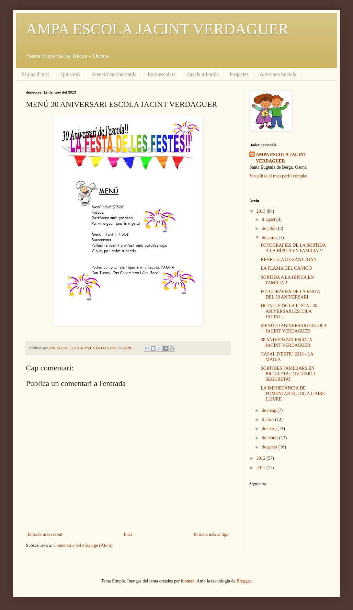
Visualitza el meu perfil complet (278, 176)
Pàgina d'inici (35, 74)
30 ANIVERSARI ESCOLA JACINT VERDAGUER (286, 342)
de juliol (270, 228)
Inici (128, 534)
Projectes (239, 74)
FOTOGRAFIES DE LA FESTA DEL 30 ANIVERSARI (290, 294)
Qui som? (71, 74)
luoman (188, 581)
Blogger (244, 581)
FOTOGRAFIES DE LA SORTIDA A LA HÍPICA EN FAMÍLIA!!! (293, 248)
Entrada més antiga (211, 534)
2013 (261, 211)
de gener (270, 447)
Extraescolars (162, 74)
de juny (269, 237)
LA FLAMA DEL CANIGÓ (286, 268)
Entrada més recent (45, 534)
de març (269, 428)
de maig (269, 410)
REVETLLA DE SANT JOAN (289, 259)
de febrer (270, 437)
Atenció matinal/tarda (114, 74)
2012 (261, 458)
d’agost (269, 219)
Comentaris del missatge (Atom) (82, 545)
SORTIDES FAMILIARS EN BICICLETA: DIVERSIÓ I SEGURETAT (288, 374)
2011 (261, 467)
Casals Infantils (203, 74)
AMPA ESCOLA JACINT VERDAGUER (157, 29)
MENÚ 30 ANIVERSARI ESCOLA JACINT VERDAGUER (293, 328)
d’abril (268, 419)
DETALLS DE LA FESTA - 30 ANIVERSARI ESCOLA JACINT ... (289, 311)
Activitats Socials (278, 74)
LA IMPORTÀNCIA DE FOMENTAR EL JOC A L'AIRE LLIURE (293, 393)
